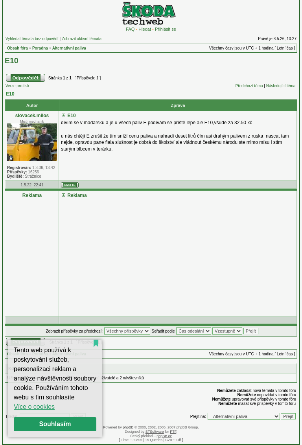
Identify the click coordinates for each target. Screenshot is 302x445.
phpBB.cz (164, 436)
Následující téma (280, 86)
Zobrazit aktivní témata (81, 39)
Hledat (144, 29)
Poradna (40, 48)
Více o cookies (34, 406)
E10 (11, 60)
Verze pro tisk (17, 86)
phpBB (128, 427)
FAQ (130, 29)
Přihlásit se (165, 29)
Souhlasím (55, 424)
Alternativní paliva (69, 48)
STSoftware (154, 432)
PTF (173, 432)
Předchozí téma (249, 86)
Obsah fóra (17, 48)
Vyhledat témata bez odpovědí (32, 39)
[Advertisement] (178, 254)
